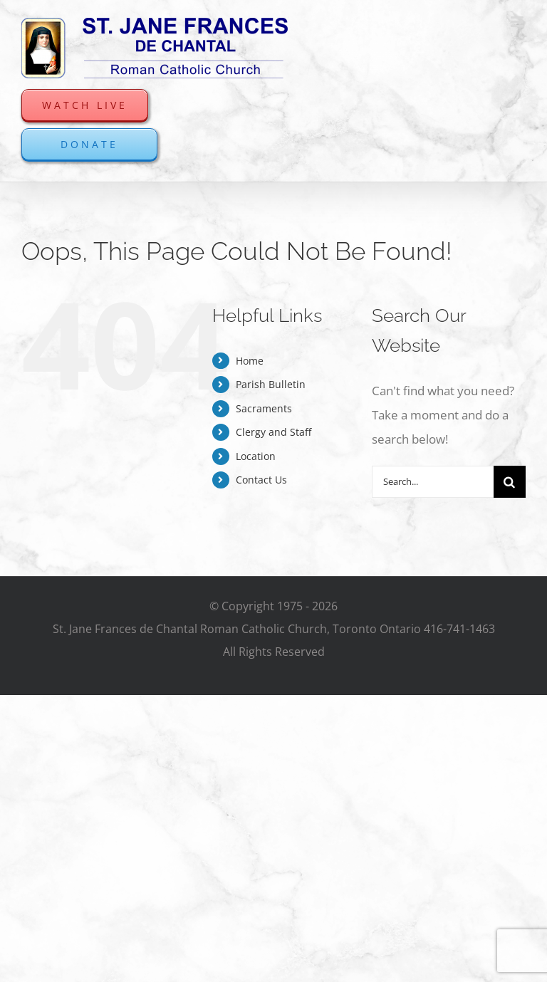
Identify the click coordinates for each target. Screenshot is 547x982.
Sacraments (264, 408)
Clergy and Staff (273, 432)
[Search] (510, 482)
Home (250, 360)
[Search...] (433, 482)
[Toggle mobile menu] (518, 21)
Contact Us (261, 479)
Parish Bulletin (271, 384)
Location (256, 456)
